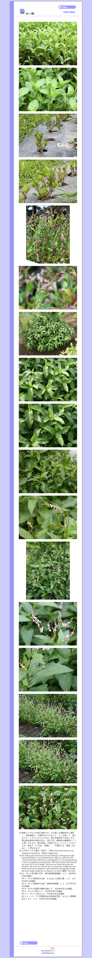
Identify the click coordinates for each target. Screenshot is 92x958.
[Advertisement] (48, 919)
